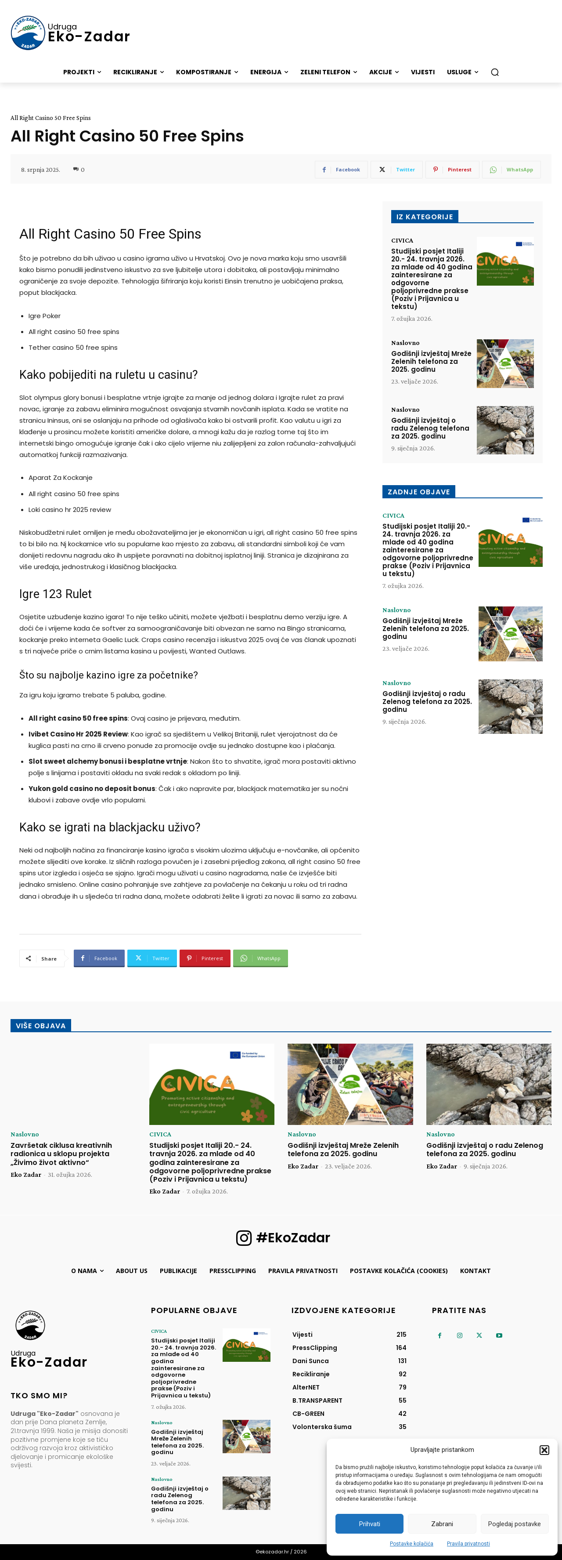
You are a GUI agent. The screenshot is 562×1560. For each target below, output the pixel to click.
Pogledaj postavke (514, 1524)
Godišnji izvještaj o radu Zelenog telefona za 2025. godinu (430, 428)
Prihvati (369, 1524)
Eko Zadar (26, 1174)
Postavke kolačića (411, 1544)
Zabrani (442, 1524)
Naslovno (405, 342)
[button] (544, 1450)
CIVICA (402, 240)
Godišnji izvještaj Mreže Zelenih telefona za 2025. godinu (431, 361)
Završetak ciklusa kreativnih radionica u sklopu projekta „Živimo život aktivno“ (61, 1153)
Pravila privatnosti (468, 1544)
